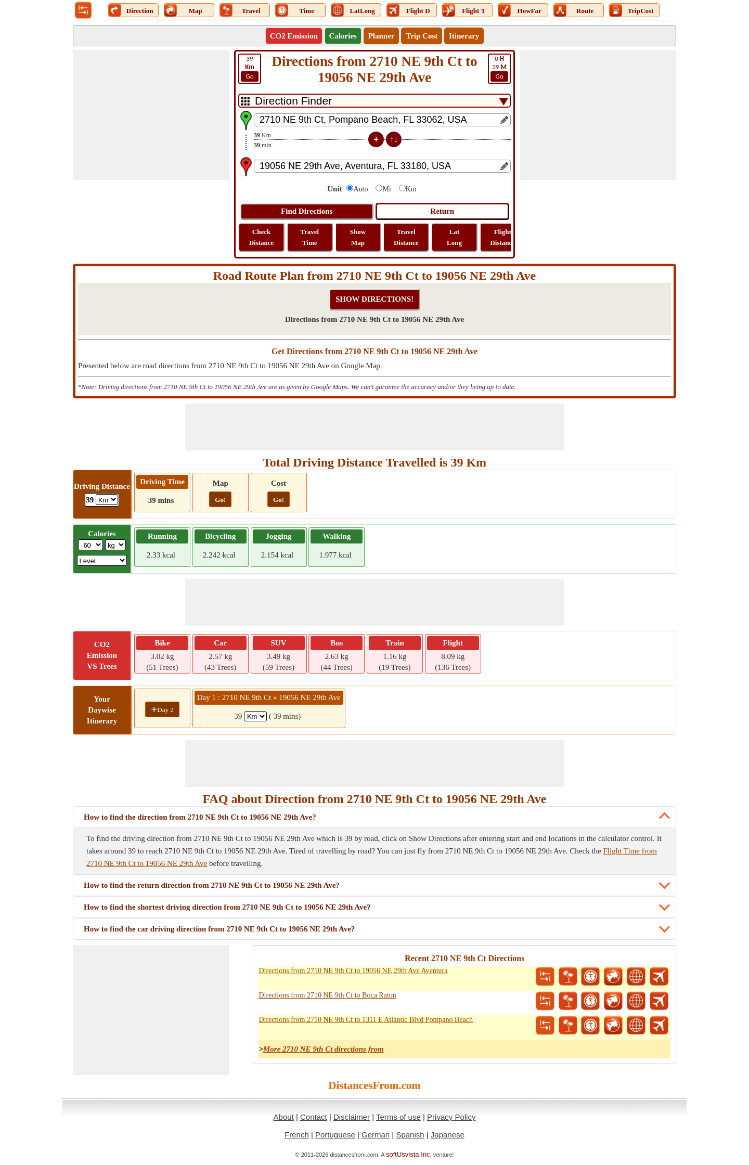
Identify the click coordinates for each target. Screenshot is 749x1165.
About (284, 1116)
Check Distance (261, 237)
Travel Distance (406, 237)
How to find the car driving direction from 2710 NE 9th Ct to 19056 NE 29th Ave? (219, 929)
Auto (360, 189)
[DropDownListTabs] (374, 101)
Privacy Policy (451, 1116)
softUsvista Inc (408, 1154)
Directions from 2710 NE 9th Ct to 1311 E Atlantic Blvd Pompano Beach (366, 1020)
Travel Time (309, 237)
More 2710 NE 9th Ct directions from (323, 1049)
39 (499, 68)
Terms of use (398, 1116)
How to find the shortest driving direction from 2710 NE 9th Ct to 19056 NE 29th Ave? (227, 907)
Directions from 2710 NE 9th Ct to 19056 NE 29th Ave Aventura (353, 971)
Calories (343, 36)
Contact (313, 1116)
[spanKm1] (255, 716)
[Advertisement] (151, 115)
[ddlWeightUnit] (115, 544)
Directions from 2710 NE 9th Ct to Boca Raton (327, 995)
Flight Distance (502, 237)
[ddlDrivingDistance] (107, 499)
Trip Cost (421, 36)
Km (411, 189)
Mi (386, 189)
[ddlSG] (102, 560)
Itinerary (464, 36)
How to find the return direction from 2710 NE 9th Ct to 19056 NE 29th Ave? (212, 885)
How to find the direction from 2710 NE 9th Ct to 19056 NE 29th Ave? (200, 817)
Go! (220, 499)
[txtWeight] (90, 544)
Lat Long (454, 237)
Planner (381, 36)
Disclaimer (351, 1116)
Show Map (358, 237)
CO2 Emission (294, 36)
